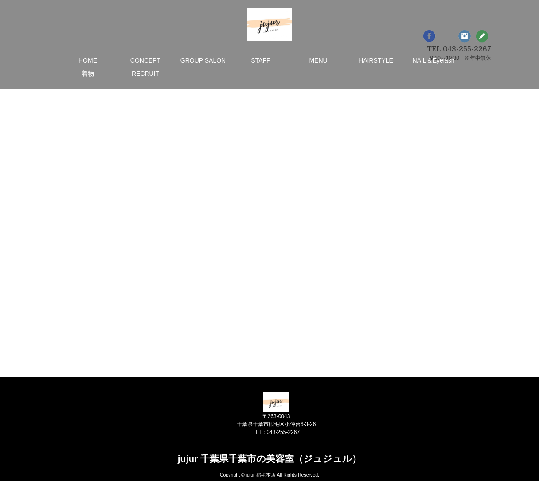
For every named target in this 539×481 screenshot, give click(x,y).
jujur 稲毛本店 (261, 474)
